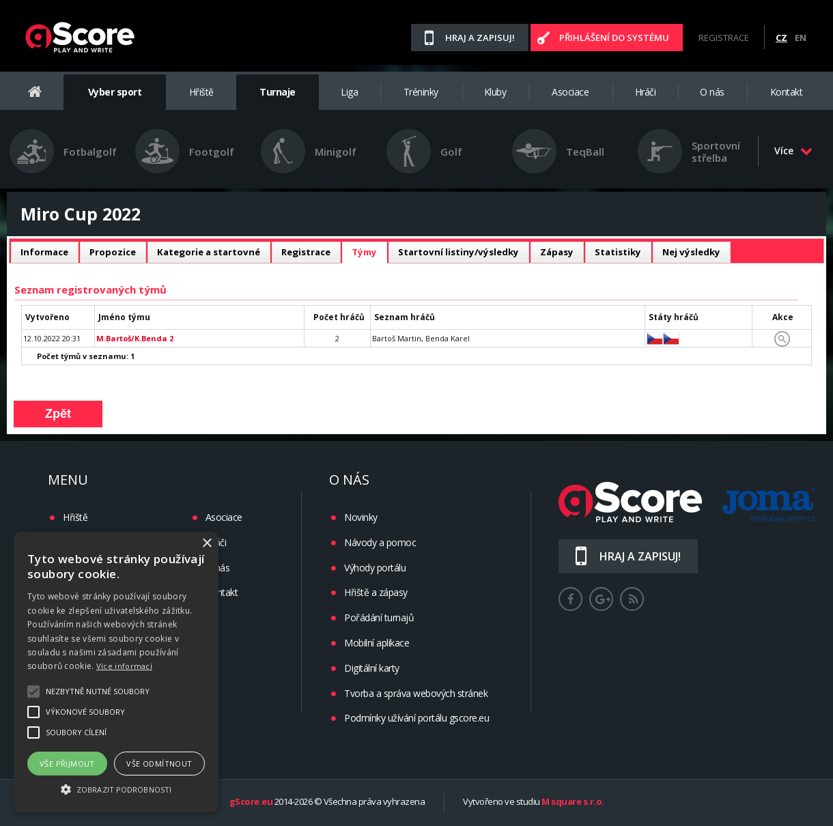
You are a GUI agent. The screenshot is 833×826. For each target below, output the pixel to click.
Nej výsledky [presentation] (691, 252)
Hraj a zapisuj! (480, 37)
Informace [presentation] (44, 252)
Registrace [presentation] (305, 252)
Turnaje (277, 91)
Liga (349, 91)
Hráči (645, 91)
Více (793, 150)
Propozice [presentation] (112, 252)
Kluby (495, 91)
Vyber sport (115, 91)
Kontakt (786, 91)
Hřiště (201, 91)
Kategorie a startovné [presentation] (208, 252)
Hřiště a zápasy (376, 592)
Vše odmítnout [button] (159, 763)
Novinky (361, 517)
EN (800, 37)
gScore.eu (251, 802)
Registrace (723, 37)
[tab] (44, 252)
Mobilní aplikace (376, 642)
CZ (781, 37)
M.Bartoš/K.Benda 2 (134, 338)
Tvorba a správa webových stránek (416, 693)
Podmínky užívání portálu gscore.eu (416, 717)
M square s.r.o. (572, 802)
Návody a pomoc (380, 542)
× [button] (206, 544)
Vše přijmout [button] (67, 763)
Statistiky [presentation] (618, 252)
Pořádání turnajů (379, 617)
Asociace (570, 91)
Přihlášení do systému (614, 37)
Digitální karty (371, 667)
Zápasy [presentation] (557, 252)
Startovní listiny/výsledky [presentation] (458, 252)
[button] (116, 788)
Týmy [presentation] (364, 252)
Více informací (124, 666)
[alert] (116, 672)
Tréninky (421, 91)
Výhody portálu (375, 567)
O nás (712, 91)
